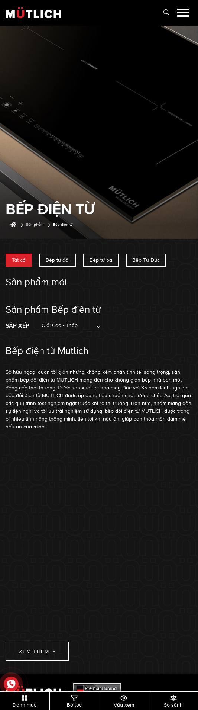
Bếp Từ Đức (146, 260)
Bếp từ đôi (57, 260)
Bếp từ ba (101, 260)
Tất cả (19, 260)
